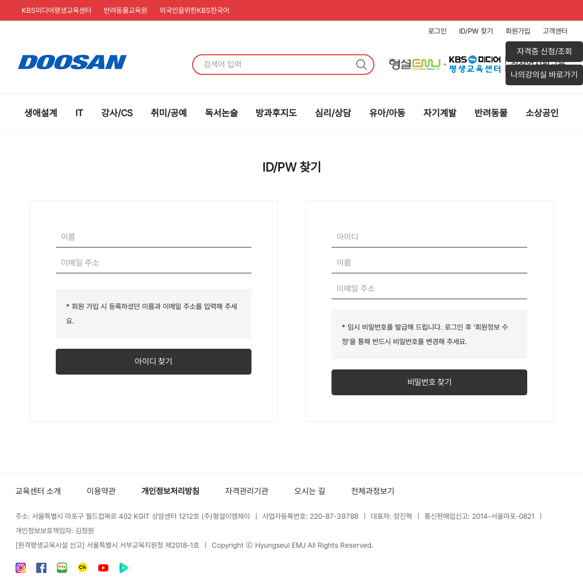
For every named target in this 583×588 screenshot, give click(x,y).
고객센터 (555, 31)
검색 (361, 64)
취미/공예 (169, 112)
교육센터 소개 (38, 491)
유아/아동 (387, 112)
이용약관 (101, 491)
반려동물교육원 (125, 10)
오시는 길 (309, 491)
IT (79, 112)
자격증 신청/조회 (544, 51)
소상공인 (542, 112)
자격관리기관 (247, 491)
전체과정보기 (373, 491)
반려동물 (491, 112)
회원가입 (518, 31)
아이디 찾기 (153, 361)
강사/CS (117, 112)
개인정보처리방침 (170, 491)
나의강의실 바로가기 (544, 75)
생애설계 (40, 112)
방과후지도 (276, 112)
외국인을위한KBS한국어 (194, 10)
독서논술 (221, 112)
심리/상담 (333, 112)
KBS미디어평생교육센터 (56, 10)
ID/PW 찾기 (476, 31)
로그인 (437, 31)
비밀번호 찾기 (429, 382)
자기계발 (439, 112)
